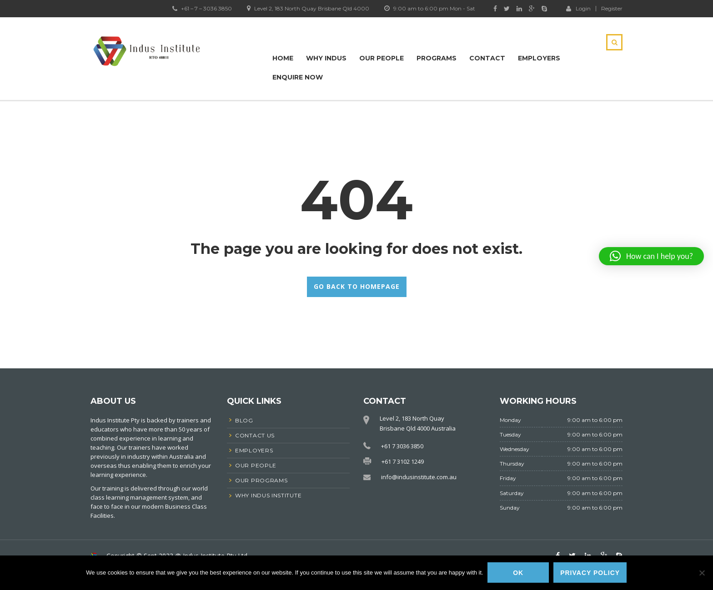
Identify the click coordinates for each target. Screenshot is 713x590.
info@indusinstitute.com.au (419, 477)
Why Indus (326, 58)
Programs (437, 58)
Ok (518, 573)
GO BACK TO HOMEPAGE (357, 286)
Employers (539, 58)
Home (282, 58)
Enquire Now (297, 77)
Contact (487, 58)
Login (578, 8)
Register (612, 8)
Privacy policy (590, 573)
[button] (651, 256)
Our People (381, 58)
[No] (701, 573)
